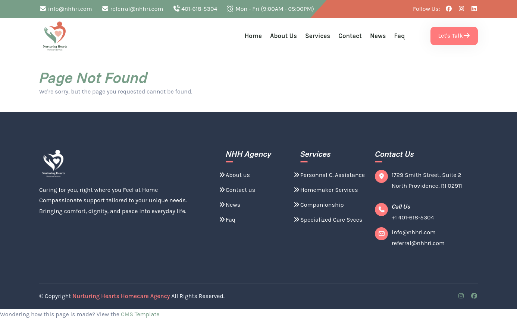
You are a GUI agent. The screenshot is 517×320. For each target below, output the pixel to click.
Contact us (236, 189)
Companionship (318, 204)
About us (283, 35)
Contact (350, 35)
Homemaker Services (325, 189)
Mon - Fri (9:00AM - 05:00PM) (270, 8)
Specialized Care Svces (327, 219)
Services (317, 35)
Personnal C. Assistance (329, 174)
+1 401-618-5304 (413, 217)
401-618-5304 (195, 8)
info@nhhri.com (65, 8)
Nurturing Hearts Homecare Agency (121, 296)
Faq (399, 35)
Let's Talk (454, 35)
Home (253, 35)
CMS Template (140, 314)
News (378, 35)
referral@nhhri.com (132, 8)
